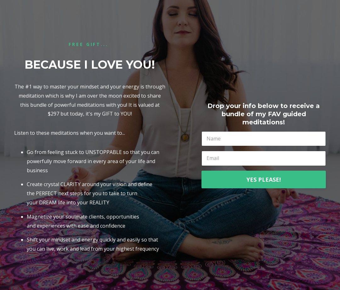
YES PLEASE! (263, 179)
